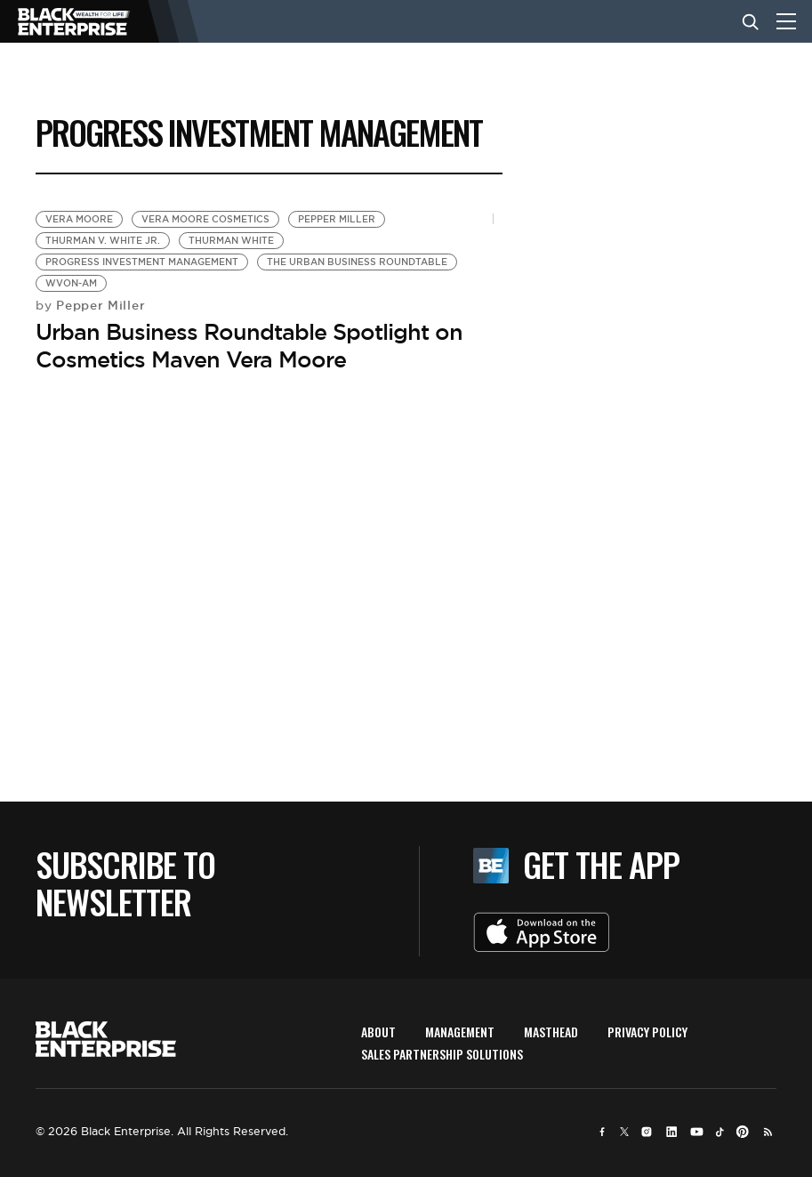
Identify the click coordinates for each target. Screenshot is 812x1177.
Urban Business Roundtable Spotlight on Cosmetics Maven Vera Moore (249, 346)
